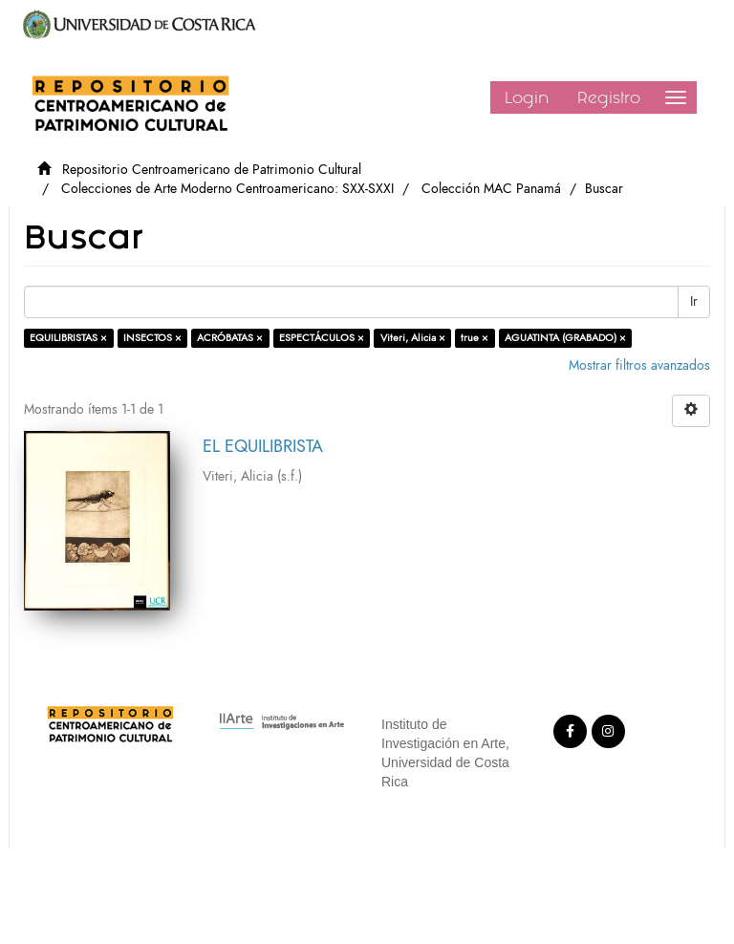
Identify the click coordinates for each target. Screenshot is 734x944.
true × (474, 338)
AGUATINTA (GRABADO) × (565, 338)
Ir (694, 301)
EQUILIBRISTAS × (68, 338)
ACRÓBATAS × (230, 338)
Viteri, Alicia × (412, 338)
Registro (608, 97)
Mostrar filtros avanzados (639, 365)
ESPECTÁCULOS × (321, 338)
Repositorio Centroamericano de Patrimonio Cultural (211, 170)
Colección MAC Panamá (491, 189)
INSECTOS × (152, 338)
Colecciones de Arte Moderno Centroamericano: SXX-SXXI (227, 189)
